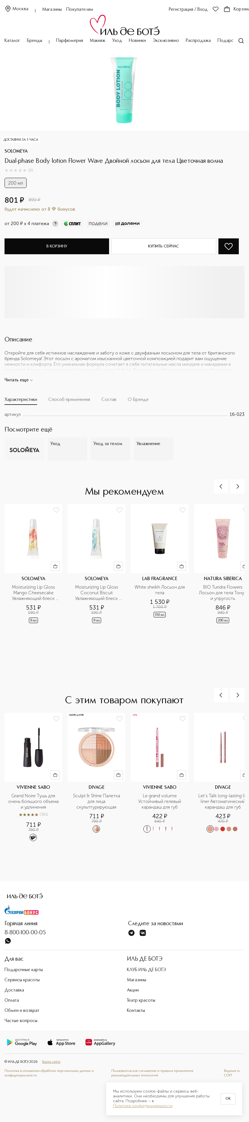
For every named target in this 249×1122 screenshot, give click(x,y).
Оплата (12, 1000)
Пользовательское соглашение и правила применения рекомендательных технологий (152, 1073)
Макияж (97, 41)
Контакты (136, 1010)
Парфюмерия (69, 41)
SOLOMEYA (16, 151)
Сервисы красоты (22, 980)
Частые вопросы (21, 1021)
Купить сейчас (163, 246)
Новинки (137, 41)
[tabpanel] (124, 414)
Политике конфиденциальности (143, 1106)
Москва (16, 9)
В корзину (56, 246)
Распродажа (198, 41)
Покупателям (79, 9)
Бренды (34, 41)
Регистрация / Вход (188, 9)
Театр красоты (141, 1000)
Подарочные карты (24, 970)
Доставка (14, 990)
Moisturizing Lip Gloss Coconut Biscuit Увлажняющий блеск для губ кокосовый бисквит (97, 592)
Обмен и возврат (22, 1010)
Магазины (52, 9)
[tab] (21, 401)
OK (228, 1098)
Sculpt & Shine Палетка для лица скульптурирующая (97, 801)
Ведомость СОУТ (232, 1073)
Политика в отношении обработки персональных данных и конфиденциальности (49, 1073)
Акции (133, 990)
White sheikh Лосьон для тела (160, 589)
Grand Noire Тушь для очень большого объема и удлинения (33, 801)
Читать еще (19, 380)
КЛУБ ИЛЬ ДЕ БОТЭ (146, 970)
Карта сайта (51, 1062)
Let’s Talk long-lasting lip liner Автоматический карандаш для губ (223, 801)
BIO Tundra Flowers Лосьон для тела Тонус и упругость (223, 592)
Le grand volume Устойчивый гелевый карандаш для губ (160, 801)
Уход (117, 41)
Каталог (12, 41)
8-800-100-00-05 (25, 933)
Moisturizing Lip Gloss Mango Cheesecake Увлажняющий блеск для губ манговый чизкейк (34, 592)
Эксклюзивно (166, 41)
